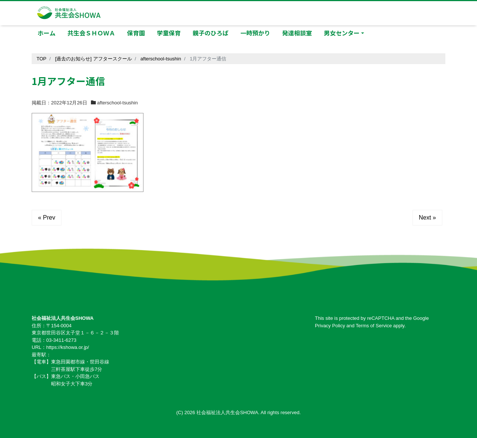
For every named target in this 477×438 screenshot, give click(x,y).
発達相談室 (297, 32)
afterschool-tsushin (117, 102)
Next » (427, 217)
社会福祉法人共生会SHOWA (227, 412)
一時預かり (255, 32)
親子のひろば (210, 32)
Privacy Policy (330, 325)
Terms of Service (374, 325)
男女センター (342, 32)
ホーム (47, 32)
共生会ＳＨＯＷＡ (91, 32)
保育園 (136, 32)
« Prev (46, 217)
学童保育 (169, 32)
